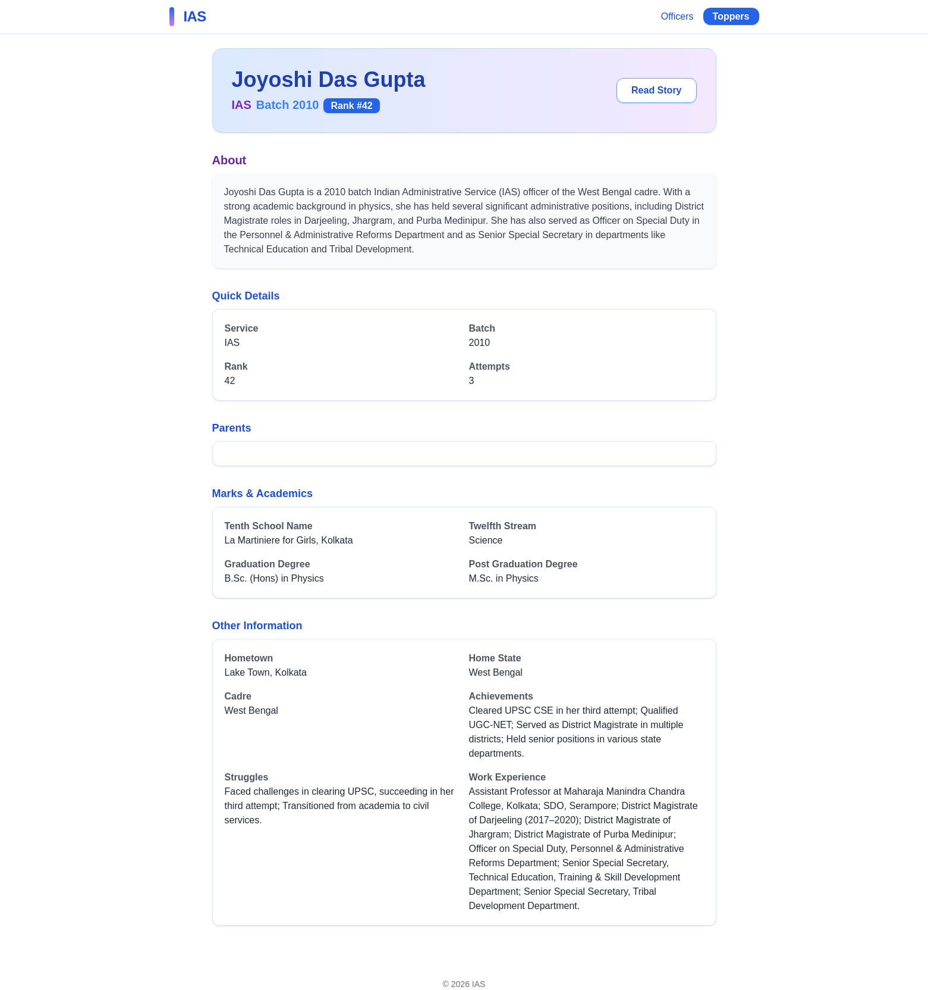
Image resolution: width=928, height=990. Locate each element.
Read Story (656, 90)
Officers (677, 16)
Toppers (731, 16)
